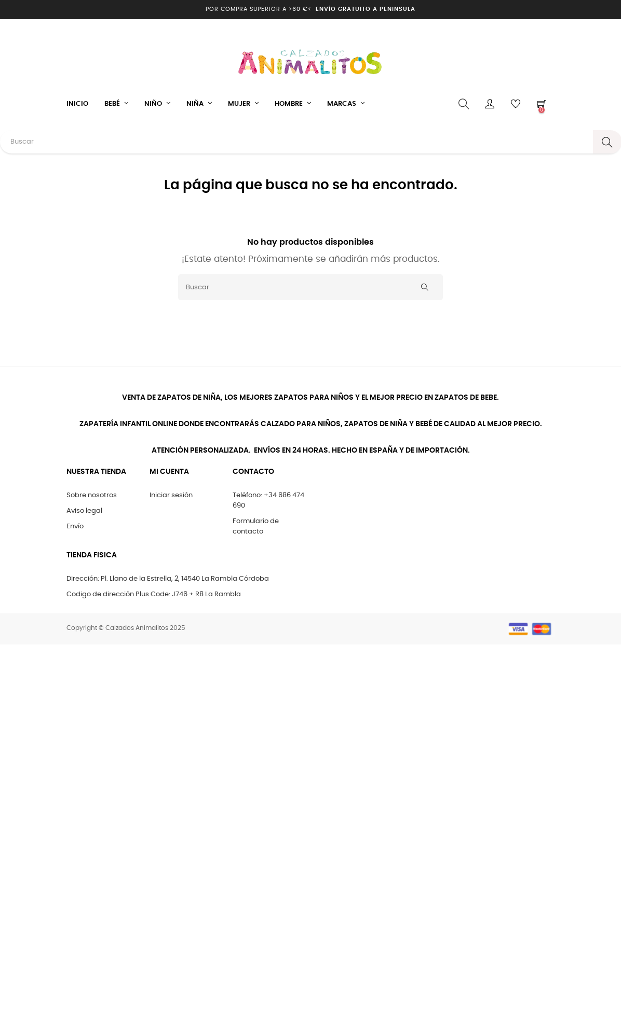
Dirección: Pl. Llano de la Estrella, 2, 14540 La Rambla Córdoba (167, 578)
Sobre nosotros (91, 495)
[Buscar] (310, 287)
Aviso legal (84, 511)
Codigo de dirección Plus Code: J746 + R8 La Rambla (153, 594)
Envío (75, 526)
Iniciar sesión (171, 495)
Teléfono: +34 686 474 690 (268, 500)
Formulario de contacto (256, 526)
